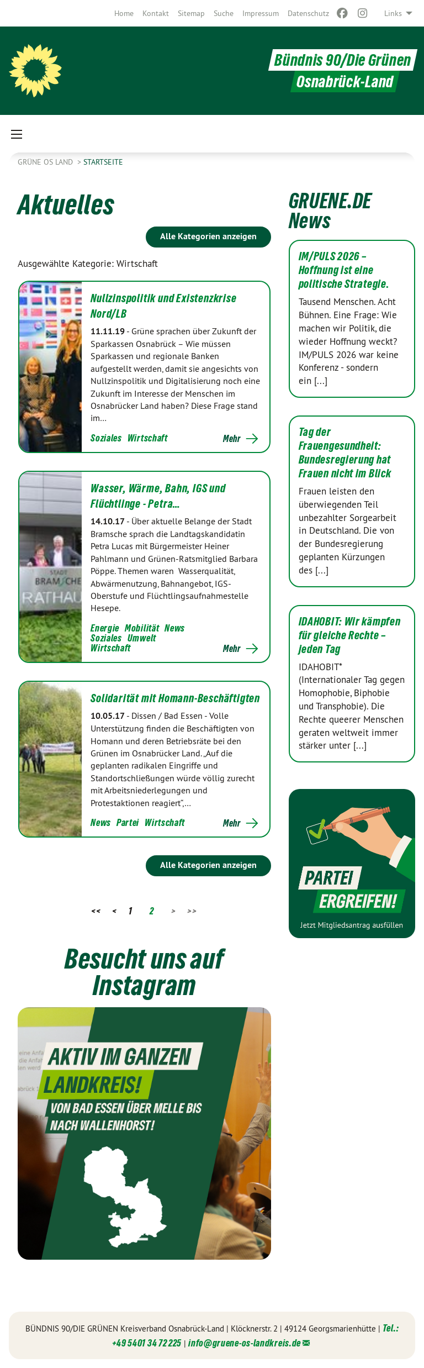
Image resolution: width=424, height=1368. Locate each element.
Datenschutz (308, 13)
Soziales (106, 438)
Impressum (260, 13)
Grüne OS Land (46, 162)
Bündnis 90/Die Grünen (342, 60)
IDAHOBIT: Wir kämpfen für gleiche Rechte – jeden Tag (350, 635)
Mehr (232, 438)
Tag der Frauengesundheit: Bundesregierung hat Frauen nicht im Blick (345, 452)
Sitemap (191, 13)
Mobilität (142, 628)
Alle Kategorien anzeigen (208, 236)
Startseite (103, 162)
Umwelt (142, 638)
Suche (224, 13)
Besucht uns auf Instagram (144, 972)
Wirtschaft (148, 438)
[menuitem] (124, 13)
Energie (105, 628)
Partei (127, 822)
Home (124, 13)
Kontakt (155, 13)
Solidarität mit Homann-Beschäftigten (175, 698)
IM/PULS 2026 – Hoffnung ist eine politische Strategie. (344, 270)
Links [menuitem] (393, 13)
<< (95, 911)
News (175, 628)
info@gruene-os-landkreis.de (244, 1343)
